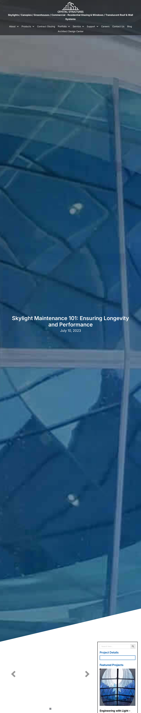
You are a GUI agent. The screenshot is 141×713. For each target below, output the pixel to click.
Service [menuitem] (77, 26)
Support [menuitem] (91, 26)
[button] (18, 26)
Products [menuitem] (26, 26)
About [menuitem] (12, 26)
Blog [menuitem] (129, 26)
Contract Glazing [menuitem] (46, 26)
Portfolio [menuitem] (62, 26)
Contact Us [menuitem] (118, 26)
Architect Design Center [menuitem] (70, 31)
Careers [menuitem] (105, 26)
